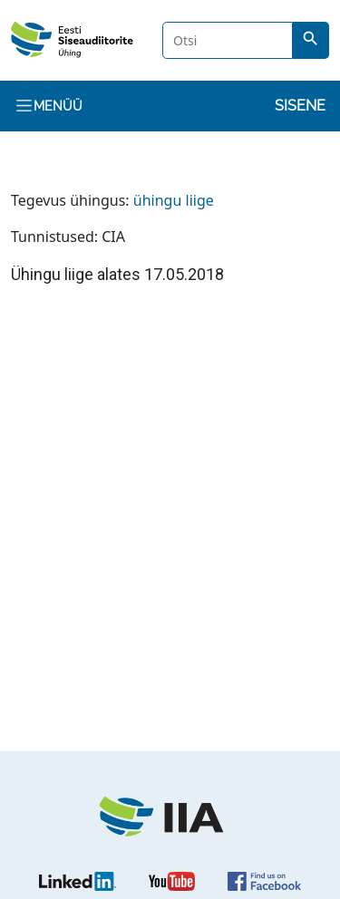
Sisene (300, 105)
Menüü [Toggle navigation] (49, 105)
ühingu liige (173, 200)
